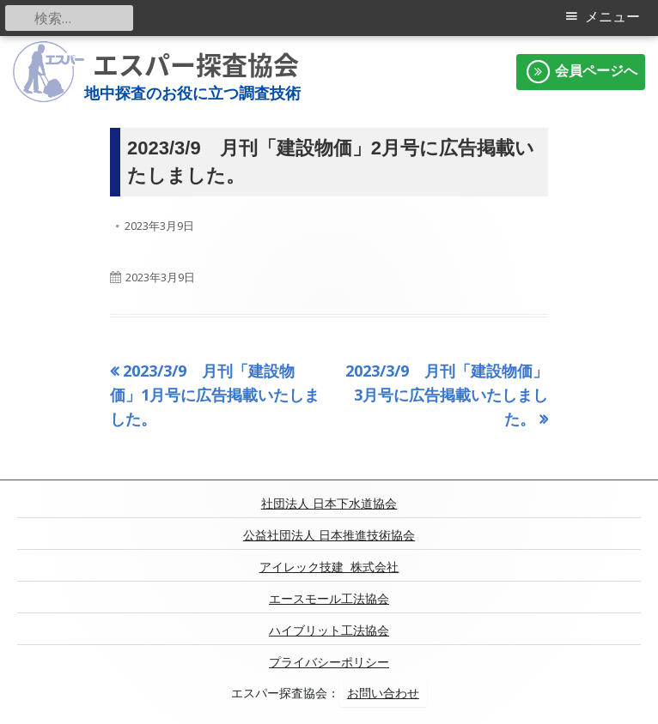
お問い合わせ (383, 693)
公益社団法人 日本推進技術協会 (329, 535)
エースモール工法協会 (329, 599)
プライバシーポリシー (329, 662)
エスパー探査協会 (196, 64)
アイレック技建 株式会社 (329, 567)
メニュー (612, 17)
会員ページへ (580, 72)
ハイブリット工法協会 (329, 630)
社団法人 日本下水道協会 (329, 503)
